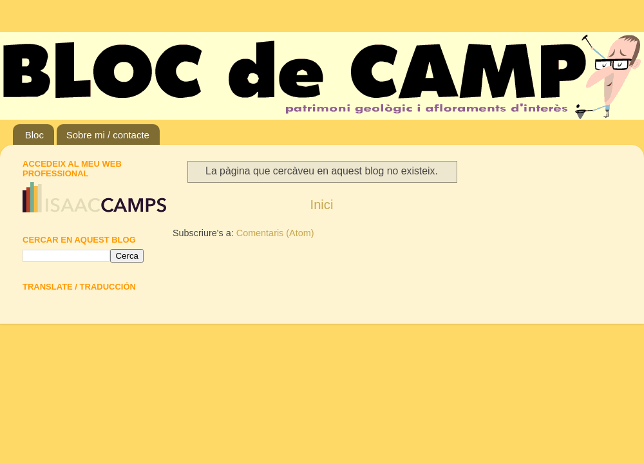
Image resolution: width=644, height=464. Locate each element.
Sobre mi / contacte (107, 134)
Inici (322, 205)
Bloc (34, 134)
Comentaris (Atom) (275, 233)
